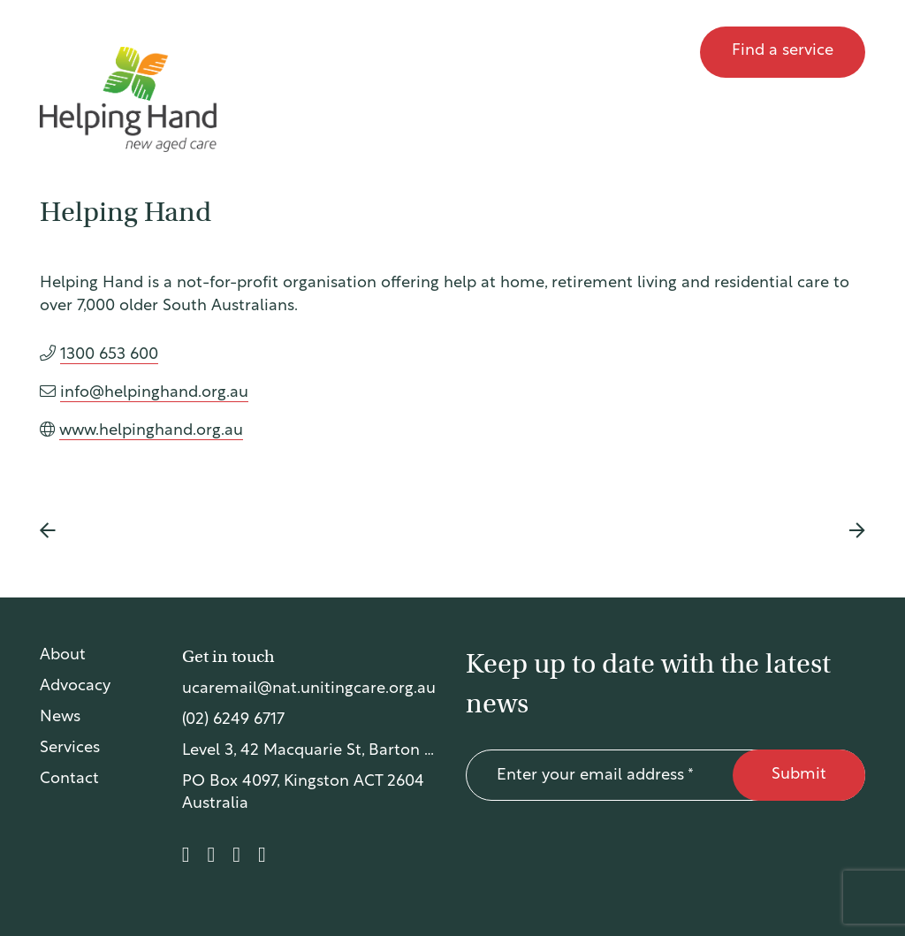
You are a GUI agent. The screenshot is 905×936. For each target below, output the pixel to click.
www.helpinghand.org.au (151, 430)
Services (70, 748)
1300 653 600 (109, 354)
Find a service (782, 50)
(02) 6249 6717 (233, 720)
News (559, 51)
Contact (643, 51)
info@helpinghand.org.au (154, 392)
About (361, 51)
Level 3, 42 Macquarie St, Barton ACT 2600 (310, 750)
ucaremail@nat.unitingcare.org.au (309, 689)
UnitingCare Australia (126, 52)
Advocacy (461, 51)
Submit (799, 774)
